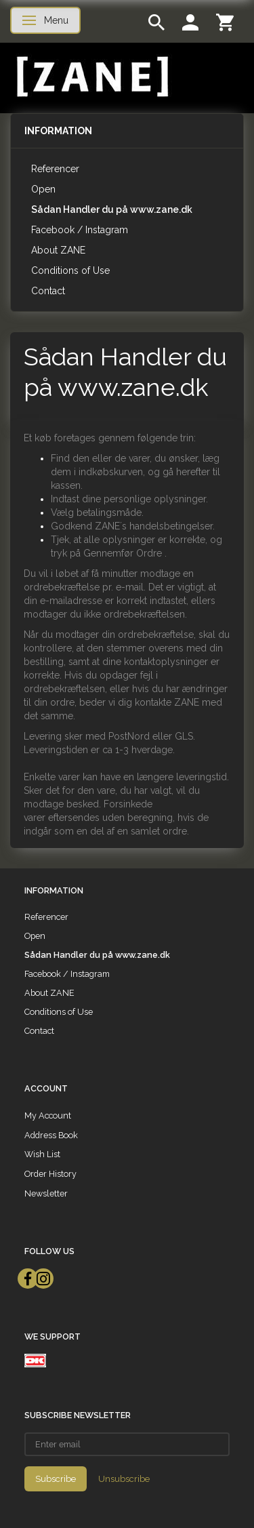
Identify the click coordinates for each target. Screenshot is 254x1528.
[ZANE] (91, 77)
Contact (48, 290)
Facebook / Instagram (79, 229)
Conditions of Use (70, 270)
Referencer (55, 168)
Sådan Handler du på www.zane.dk (111, 209)
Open (43, 189)
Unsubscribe (124, 1479)
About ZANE (58, 250)
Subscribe (55, 1479)
